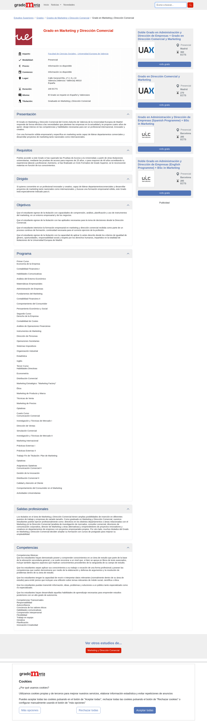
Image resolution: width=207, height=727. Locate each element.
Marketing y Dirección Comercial (103, 650)
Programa (24, 253)
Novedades (69, 5)
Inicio (46, 5)
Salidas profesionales (32, 509)
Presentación (26, 114)
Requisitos (24, 150)
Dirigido (22, 179)
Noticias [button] (55, 5)
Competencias (27, 547)
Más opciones (29, 710)
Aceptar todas (144, 710)
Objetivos (24, 205)
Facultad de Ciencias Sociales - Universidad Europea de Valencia (78, 53)
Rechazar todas (88, 710)
